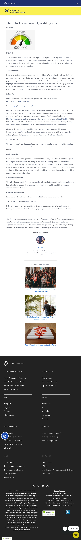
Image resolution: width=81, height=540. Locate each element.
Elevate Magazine (49, 440)
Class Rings (9, 415)
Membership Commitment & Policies (58, 470)
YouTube (45, 411)
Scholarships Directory (14, 382)
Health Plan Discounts (13, 444)
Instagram (46, 415)
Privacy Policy (10, 474)
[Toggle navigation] (73, 11)
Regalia (7, 407)
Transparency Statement (14, 466)
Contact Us (68, 505)
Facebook (46, 403)
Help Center (47, 462)
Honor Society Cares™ (51, 433)
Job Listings (47, 378)
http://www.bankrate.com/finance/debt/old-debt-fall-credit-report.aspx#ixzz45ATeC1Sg (37, 119)
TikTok (45, 419)
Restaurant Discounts (13, 440)
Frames (7, 411)
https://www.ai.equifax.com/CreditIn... (25, 106)
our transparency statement (21, 529)
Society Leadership (50, 437)
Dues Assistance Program (15, 378)
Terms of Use (9, 477)
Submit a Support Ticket (59, 493)
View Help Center (59, 491)
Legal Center (9, 462)
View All (7, 448)
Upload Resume (49, 385)
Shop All (7, 403)
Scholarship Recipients (14, 385)
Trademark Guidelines (13, 470)
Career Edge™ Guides (13, 437)
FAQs (44, 466)
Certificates (9, 433)
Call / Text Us (47, 474)
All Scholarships (11, 389)
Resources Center (49, 382)
